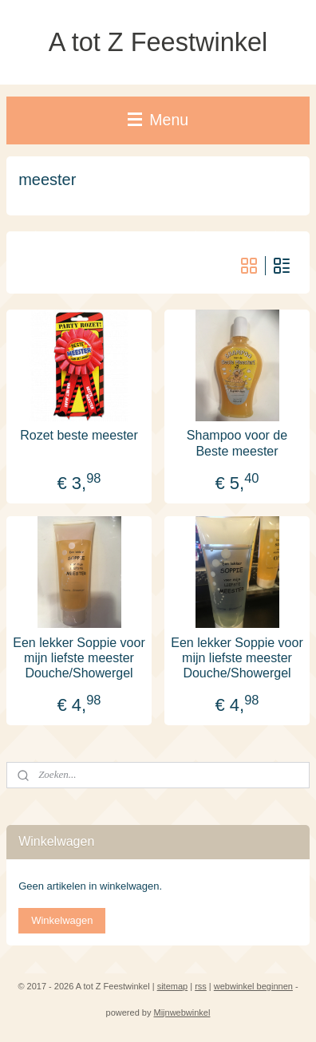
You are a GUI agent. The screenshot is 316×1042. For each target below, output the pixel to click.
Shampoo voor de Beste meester (237, 442)
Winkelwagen (62, 920)
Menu (158, 119)
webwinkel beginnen (253, 986)
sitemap (172, 986)
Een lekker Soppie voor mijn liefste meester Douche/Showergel (78, 657)
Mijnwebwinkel (182, 1012)
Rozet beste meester (79, 435)
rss (201, 986)
